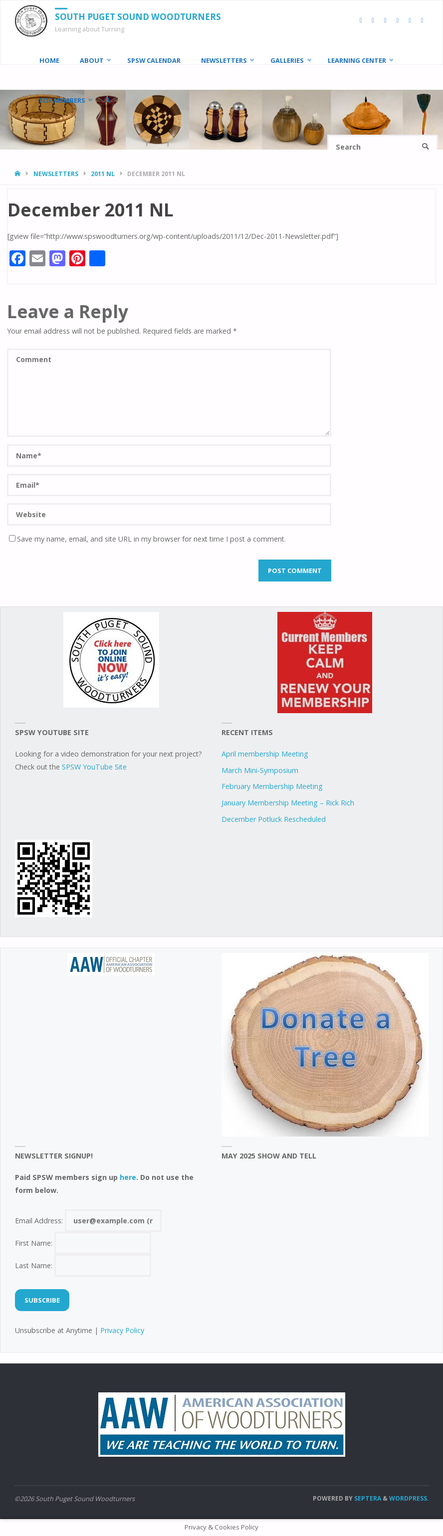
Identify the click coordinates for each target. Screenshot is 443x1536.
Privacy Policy (122, 1330)
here (128, 1177)
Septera (367, 1498)
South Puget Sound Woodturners (138, 16)
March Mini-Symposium (260, 770)
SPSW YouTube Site (94, 766)
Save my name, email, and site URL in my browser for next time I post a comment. (147, 539)
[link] (107, 100)
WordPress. (409, 1498)
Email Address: (88, 1220)
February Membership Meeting (272, 786)
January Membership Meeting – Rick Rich (288, 802)
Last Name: (83, 1265)
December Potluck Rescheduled (274, 819)
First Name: (83, 1243)
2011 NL (103, 174)
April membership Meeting (265, 754)
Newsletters (55, 174)
